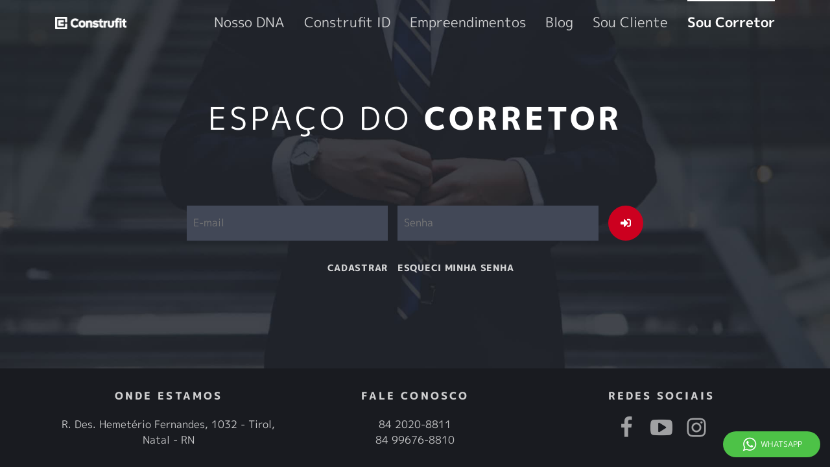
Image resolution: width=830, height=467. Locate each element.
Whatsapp (781, 443)
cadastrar (357, 267)
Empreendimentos (551, 23)
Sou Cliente (671, 23)
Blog (618, 23)
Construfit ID (464, 23)
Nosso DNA (393, 23)
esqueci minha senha (455, 267)
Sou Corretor (745, 23)
